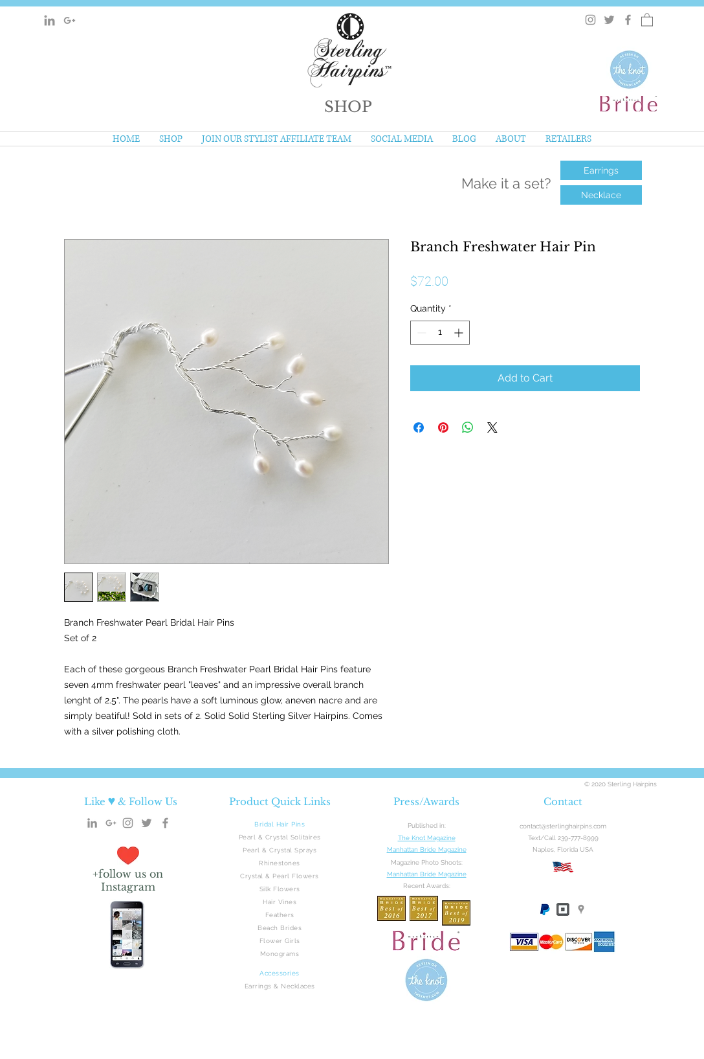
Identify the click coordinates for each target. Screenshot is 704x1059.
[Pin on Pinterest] (443, 427)
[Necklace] (601, 195)
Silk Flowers (279, 889)
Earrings (258, 986)
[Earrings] (601, 170)
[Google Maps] (581, 909)
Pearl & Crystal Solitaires (280, 837)
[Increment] (460, 332)
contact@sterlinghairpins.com (563, 826)
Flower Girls (279, 940)
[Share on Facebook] (418, 427)
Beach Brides (280, 927)
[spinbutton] (440, 332)
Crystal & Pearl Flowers (279, 876)
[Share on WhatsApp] (468, 427)
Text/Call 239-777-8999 (563, 837)
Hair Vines (279, 901)
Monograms (280, 953)
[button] (348, 107)
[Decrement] (420, 332)
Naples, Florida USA (563, 849)
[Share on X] (492, 427)
